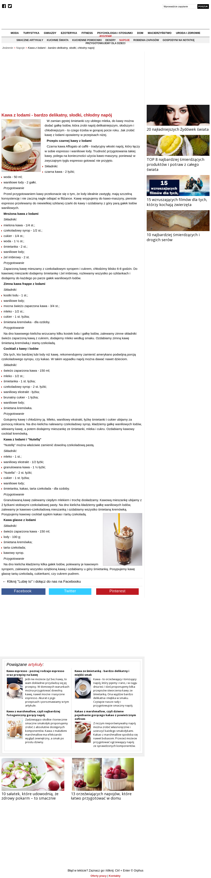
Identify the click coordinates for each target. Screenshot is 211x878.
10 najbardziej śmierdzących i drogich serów (178, 234)
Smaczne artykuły (29, 40)
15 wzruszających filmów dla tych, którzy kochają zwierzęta (178, 199)
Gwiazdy (50, 33)
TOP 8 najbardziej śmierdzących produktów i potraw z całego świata (178, 162)
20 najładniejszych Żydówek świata (178, 127)
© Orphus (137, 870)
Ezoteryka (69, 33)
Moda (15, 33)
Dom (140, 33)
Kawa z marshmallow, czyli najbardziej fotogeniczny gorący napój (33, 713)
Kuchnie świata (58, 40)
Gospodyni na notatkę (178, 40)
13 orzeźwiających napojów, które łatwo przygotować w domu (101, 796)
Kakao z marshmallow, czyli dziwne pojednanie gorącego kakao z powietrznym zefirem (105, 715)
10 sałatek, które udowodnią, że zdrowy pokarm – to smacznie (29, 796)
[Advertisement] (71, 83)
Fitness (87, 33)
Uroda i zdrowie (188, 33)
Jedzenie (105, 36)
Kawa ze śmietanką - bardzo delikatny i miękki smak (102, 673)
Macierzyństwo (159, 33)
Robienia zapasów (146, 40)
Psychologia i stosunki (115, 33)
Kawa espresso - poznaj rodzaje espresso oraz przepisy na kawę (35, 673)
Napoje (20, 47)
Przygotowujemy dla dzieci (106, 43)
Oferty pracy (99, 875)
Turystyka (31, 33)
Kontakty (114, 875)
